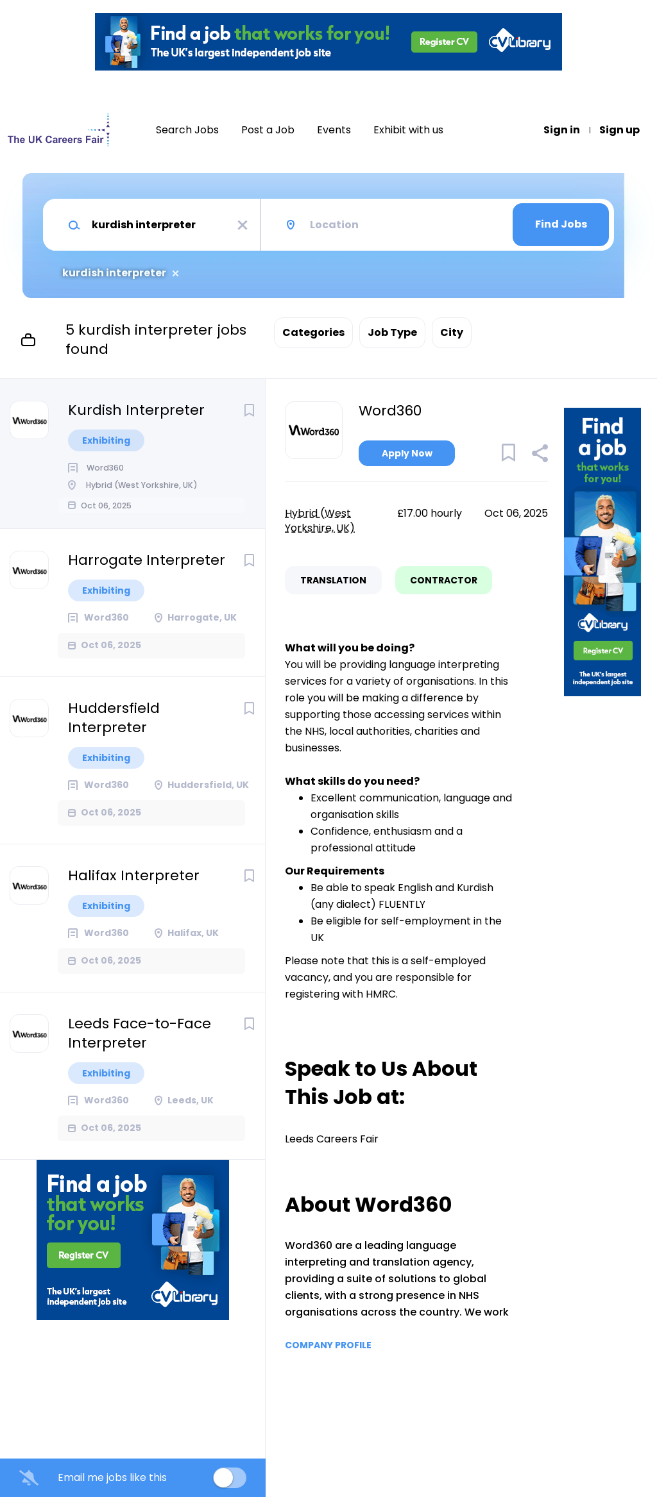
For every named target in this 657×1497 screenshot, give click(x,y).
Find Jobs (561, 224)
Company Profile (328, 1345)
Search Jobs (187, 130)
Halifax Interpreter (134, 894)
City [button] (451, 332)
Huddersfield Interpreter (114, 736)
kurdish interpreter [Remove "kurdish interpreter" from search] (114, 273)
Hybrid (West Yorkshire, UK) (320, 520)
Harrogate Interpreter (146, 579)
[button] (539, 455)
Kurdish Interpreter (136, 410)
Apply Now (407, 453)
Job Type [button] (392, 332)
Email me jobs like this (112, 1478)
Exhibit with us (408, 130)
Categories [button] (313, 332)
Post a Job (267, 130)
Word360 (390, 411)
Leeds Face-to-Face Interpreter (139, 1052)
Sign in (561, 130)
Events (334, 130)
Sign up (619, 130)
